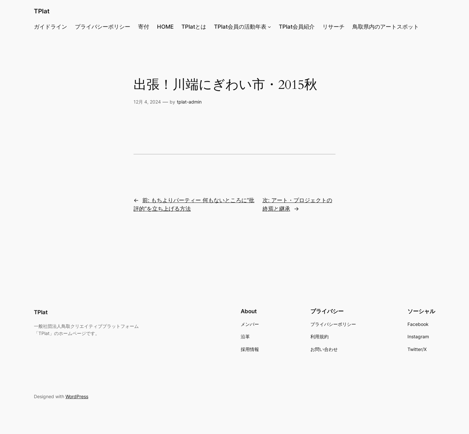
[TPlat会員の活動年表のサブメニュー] (269, 26)
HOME (165, 26)
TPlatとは (193, 26)
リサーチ (333, 26)
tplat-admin (189, 102)
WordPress (76, 396)
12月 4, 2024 (147, 102)
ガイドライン (50, 26)
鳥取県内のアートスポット (385, 26)
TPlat (42, 11)
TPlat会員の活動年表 (240, 26)
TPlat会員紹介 (297, 26)
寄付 (143, 26)
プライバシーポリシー (102, 26)
